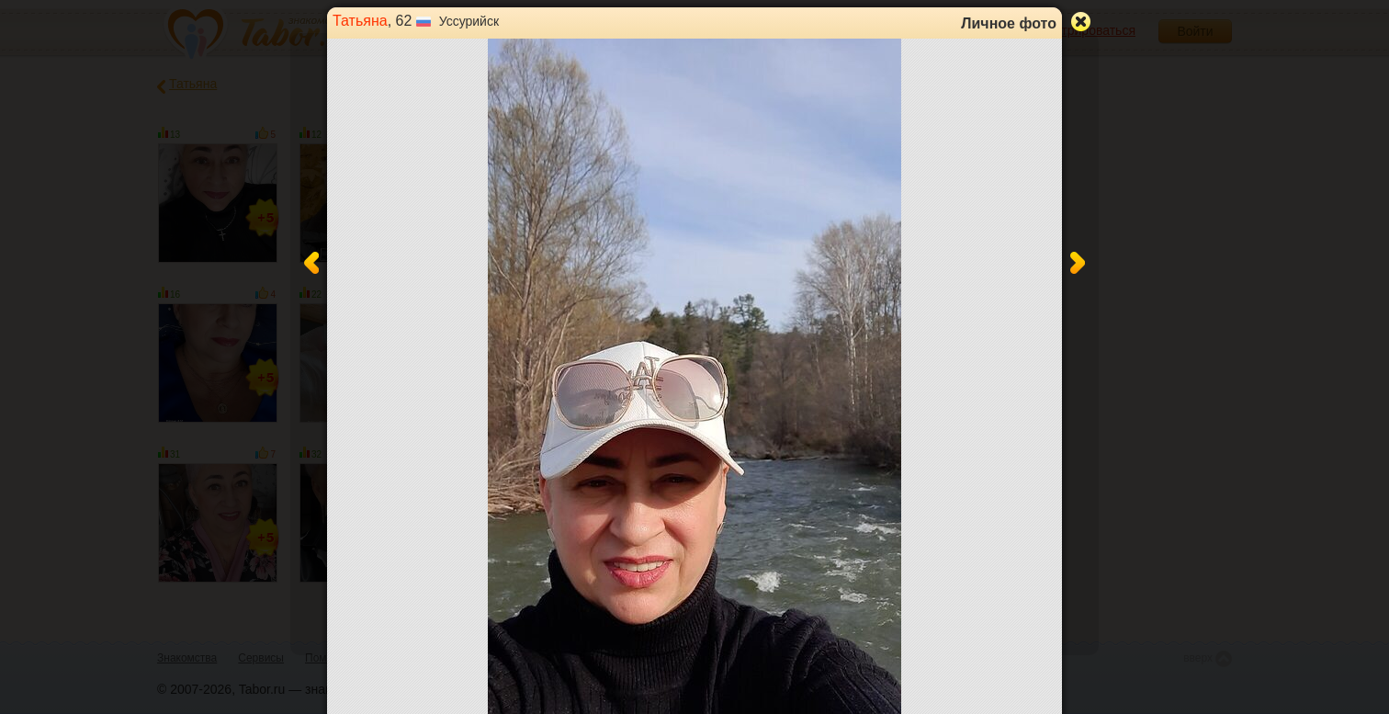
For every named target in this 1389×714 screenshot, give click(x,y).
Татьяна (360, 20)
